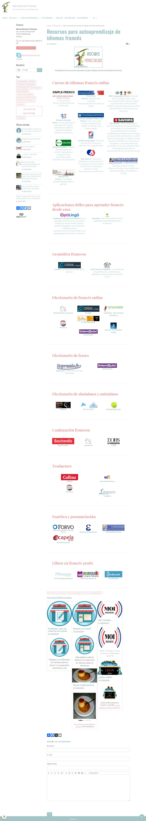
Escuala (13, 19)
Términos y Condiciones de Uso (63, 818)
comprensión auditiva (25, 96)
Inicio (4, 19)
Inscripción (70, 19)
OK (49, 806)
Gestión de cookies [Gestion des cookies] (105, 818)
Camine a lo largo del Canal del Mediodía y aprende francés (32, 178)
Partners (73, 810)
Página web (52, 755)
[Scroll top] (141, 816)
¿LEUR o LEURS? (80, 675)
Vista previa (93, 764)
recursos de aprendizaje (71, 594)
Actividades (47, 19)
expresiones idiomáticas (25, 102)
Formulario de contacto (26, 49)
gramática (31, 86)
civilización (21, 120)
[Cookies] (4, 816)
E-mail (49, 746)
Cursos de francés (29, 19)
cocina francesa (35, 89)
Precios (59, 19)
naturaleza (21, 83)
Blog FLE (57, 27)
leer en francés (22, 93)
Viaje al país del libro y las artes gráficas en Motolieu (28, 199)
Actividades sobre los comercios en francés (57, 631)
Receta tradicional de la (109, 676)
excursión (20, 106)
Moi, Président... (105, 621)
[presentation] (62, 798)
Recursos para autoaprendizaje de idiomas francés (31, 165)
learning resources (54, 594)
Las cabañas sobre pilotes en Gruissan (31, 189)
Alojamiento (82, 19)
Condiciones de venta (87, 818)
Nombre (50, 737)
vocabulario (31, 83)
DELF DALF (31, 99)
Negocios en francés (82, 630)
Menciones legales (40, 818)
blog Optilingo (60, 235)
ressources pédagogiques (92, 594)
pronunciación (22, 89)
